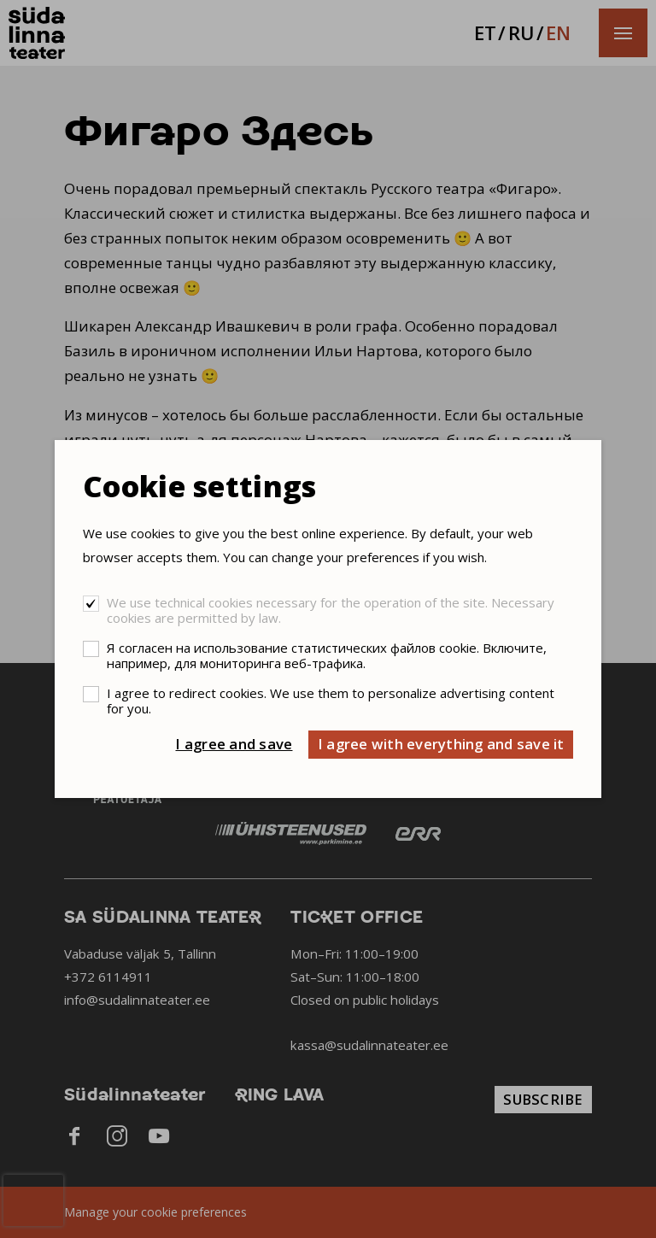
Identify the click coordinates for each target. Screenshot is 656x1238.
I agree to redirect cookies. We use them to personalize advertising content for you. (330, 700)
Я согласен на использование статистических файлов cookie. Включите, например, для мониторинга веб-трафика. (327, 655)
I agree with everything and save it (441, 744)
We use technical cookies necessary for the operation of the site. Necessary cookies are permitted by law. (330, 610)
